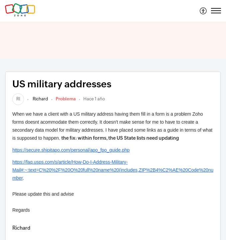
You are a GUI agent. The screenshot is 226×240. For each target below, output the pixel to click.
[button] (203, 10)
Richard (40, 98)
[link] (18, 98)
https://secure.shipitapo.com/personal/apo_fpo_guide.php (71, 150)
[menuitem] (203, 10)
